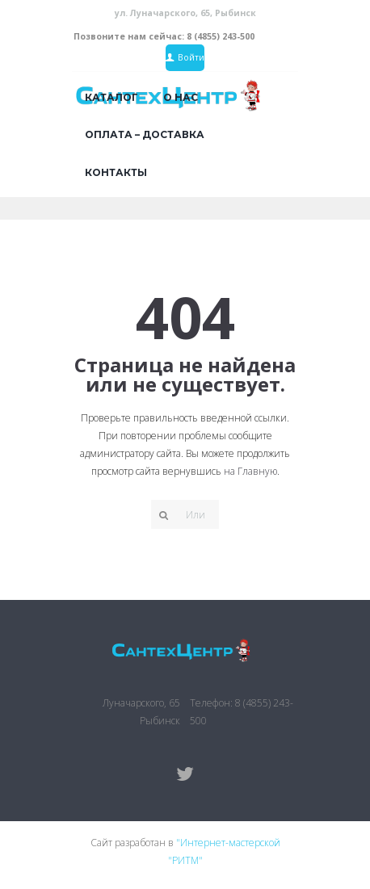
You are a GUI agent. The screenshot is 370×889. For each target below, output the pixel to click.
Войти (191, 57)
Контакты (116, 172)
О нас (180, 97)
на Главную (250, 471)
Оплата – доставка (144, 134)
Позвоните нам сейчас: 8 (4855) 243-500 (164, 36)
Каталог (111, 97)
